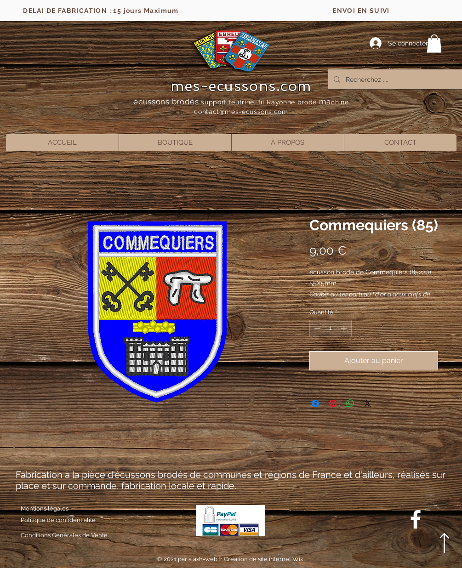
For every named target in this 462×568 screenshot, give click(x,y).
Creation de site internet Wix (263, 559)
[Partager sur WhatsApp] (350, 403)
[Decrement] (316, 328)
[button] (434, 43)
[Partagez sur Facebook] (315, 403)
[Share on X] (367, 403)
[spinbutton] (330, 328)
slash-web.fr (206, 559)
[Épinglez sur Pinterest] (332, 403)
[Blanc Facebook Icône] (415, 519)
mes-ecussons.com (241, 86)
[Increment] (344, 328)
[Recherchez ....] (397, 79)
